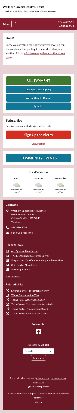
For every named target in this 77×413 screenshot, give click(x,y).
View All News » (13, 276)
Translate (38, 357)
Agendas (38, 106)
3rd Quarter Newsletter (24, 264)
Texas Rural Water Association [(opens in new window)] (28, 299)
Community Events (38, 158)
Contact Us (66, 25)
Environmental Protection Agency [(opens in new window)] (30, 290)
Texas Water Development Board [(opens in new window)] (29, 308)
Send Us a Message (22, 232)
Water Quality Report (38, 97)
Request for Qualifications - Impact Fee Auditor (37, 260)
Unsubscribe (38, 143)
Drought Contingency (38, 89)
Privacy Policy (42, 378)
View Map (15, 222)
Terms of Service (58, 378)
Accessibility (38, 382)
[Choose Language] (38, 351)
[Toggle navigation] (15, 24)
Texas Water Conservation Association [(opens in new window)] (32, 304)
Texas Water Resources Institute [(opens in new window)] (29, 313)
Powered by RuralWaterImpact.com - (39, 395)
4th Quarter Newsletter (24, 251)
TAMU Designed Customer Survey (30, 255)
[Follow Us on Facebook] (38, 331)
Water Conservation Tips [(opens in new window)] (25, 295)
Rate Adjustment (20, 269)
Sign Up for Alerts (38, 135)
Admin (38, 402)
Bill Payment (38, 80)
